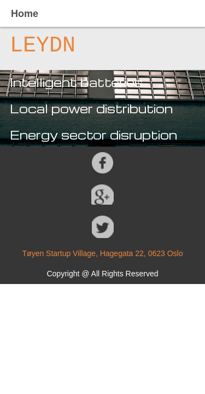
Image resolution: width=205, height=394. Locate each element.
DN (62, 45)
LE (23, 45)
